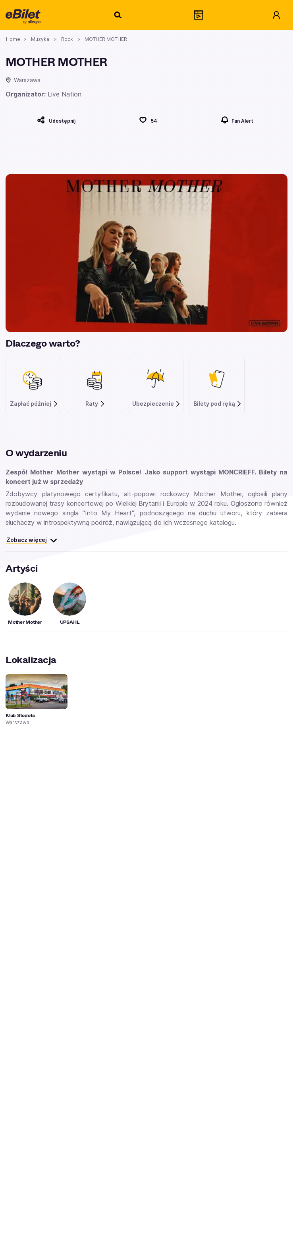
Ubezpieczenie (156, 404)
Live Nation (64, 94)
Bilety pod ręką (217, 404)
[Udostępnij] (56, 120)
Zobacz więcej (32, 540)
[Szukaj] (118, 15)
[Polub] (148, 120)
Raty (95, 404)
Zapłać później (34, 404)
